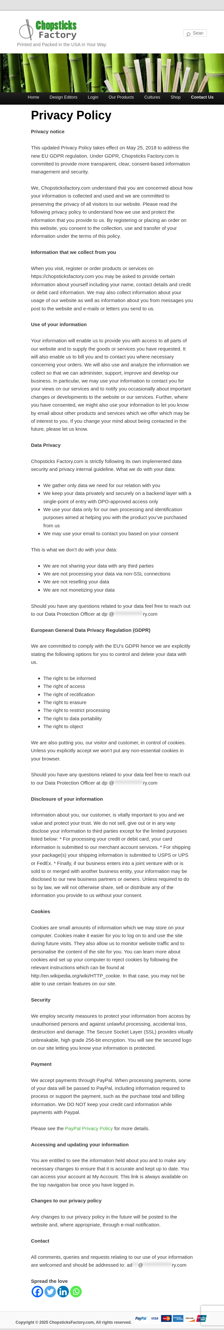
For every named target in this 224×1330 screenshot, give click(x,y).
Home (33, 97)
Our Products (121, 97)
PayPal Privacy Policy (89, 1128)
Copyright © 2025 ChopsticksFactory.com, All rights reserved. (73, 1322)
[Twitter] (50, 1291)
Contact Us (202, 97)
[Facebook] (37, 1291)
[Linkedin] (63, 1291)
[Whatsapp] (76, 1291)
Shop (176, 97)
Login (93, 97)
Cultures (152, 97)
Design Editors (64, 97)
